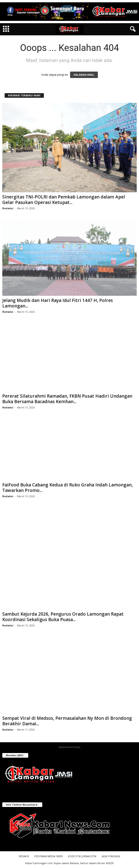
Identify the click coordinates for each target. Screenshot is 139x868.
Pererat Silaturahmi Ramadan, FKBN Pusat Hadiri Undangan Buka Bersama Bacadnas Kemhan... (67, 399)
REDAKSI (24, 856)
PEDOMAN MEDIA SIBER (48, 856)
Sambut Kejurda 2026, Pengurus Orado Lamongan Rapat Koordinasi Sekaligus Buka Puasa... (63, 616)
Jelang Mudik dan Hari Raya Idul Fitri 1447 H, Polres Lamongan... (57, 303)
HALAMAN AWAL (84, 74)
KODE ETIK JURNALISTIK (82, 856)
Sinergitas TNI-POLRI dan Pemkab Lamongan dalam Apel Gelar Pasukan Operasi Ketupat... (63, 199)
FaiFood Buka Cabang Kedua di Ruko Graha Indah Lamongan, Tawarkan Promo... (67, 487)
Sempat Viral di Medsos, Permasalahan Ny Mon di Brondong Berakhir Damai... (67, 721)
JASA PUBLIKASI (111, 856)
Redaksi (7, 208)
